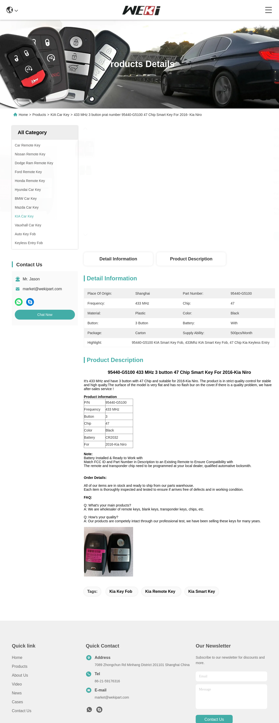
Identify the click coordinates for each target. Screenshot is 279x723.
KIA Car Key (60, 115)
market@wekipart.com (42, 289)
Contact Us (21, 711)
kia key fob (120, 591)
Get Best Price (266, 236)
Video (17, 684)
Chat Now (44, 315)
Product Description (191, 258)
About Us (20, 675)
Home (23, 115)
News (17, 693)
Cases (17, 702)
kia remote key (160, 591)
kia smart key (201, 591)
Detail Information (118, 258)
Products (39, 115)
